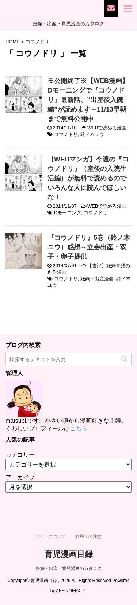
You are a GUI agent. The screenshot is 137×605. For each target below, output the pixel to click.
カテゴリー (20, 455)
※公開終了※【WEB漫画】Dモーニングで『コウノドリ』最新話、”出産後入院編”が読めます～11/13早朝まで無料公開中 (88, 99)
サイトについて (50, 536)
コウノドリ (66, 134)
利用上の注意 (88, 536)
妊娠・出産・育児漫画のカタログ (69, 568)
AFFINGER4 (70, 590)
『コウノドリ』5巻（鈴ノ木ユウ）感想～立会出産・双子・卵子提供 (88, 247)
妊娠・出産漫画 (97, 278)
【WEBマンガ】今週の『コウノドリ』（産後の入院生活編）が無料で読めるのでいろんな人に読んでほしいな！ (88, 178)
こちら (78, 428)
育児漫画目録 (69, 554)
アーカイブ (20, 477)
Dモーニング (67, 212)
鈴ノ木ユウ (92, 134)
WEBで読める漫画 (107, 127)
